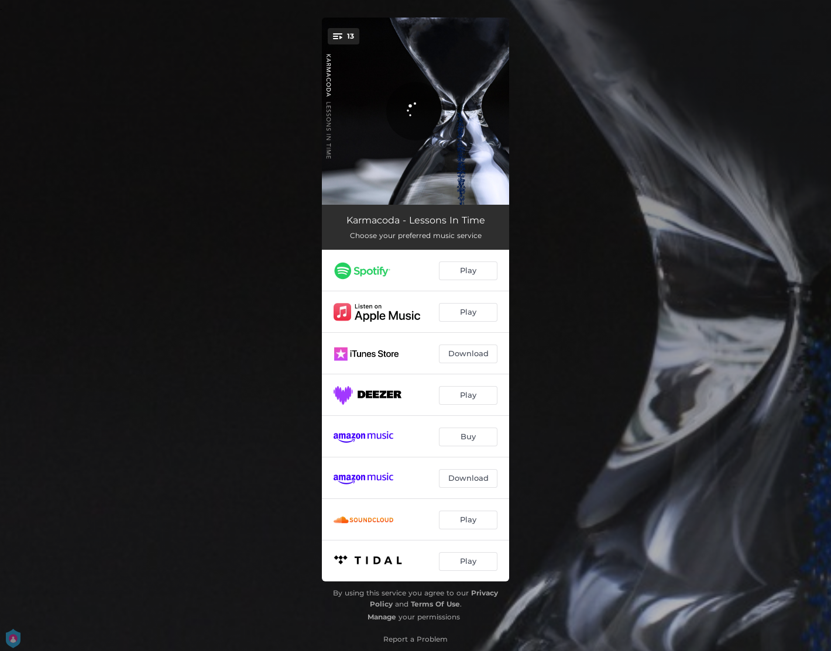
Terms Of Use (435, 604)
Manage (382, 616)
